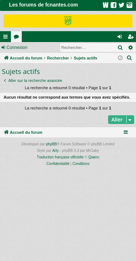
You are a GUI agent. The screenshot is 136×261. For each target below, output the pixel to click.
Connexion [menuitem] (121, 38)
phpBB (51, 144)
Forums (18, 38)
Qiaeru (93, 157)
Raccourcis (7, 38)
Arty (55, 151)
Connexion (17, 47)
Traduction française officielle (60, 157)
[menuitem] (129, 58)
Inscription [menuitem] (132, 38)
